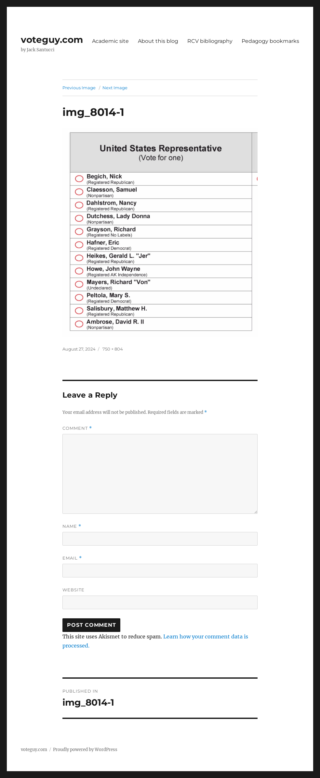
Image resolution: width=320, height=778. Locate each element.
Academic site (110, 41)
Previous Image (79, 87)
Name (71, 526)
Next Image (114, 87)
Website (73, 589)
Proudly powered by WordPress (85, 749)
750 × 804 (112, 349)
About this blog (158, 41)
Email (72, 558)
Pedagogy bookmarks (270, 41)
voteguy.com (52, 39)
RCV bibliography (210, 41)
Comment (77, 428)
